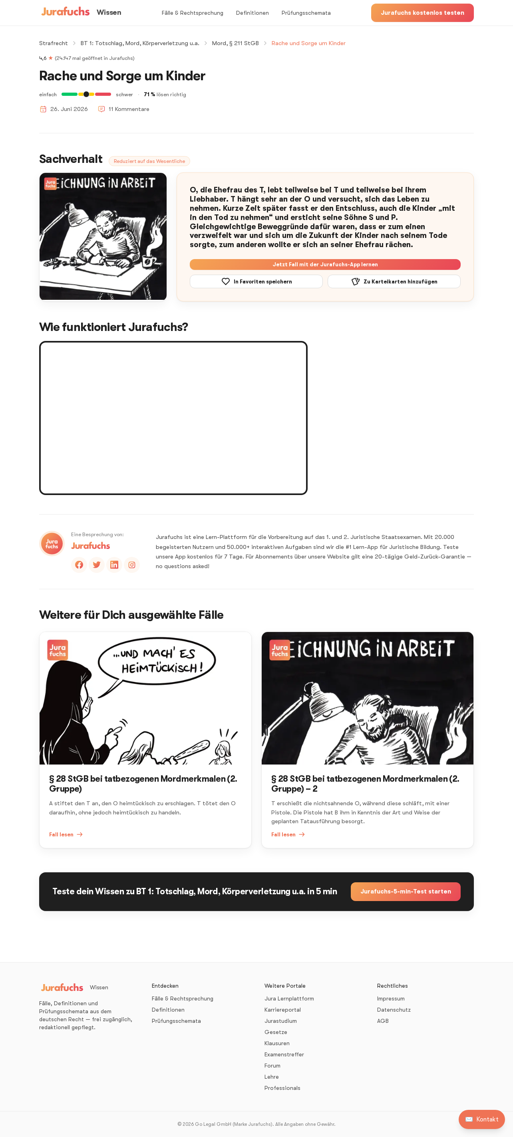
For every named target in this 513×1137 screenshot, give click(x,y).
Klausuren (277, 1043)
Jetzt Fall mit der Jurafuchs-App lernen (325, 264)
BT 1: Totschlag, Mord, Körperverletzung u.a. (140, 43)
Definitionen (252, 13)
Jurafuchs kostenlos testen (422, 12)
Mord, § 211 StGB (235, 43)
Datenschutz (394, 1009)
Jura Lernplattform (289, 998)
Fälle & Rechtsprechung (192, 13)
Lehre (271, 1077)
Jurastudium (280, 1021)
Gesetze (275, 1032)
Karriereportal (282, 1009)
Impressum (391, 998)
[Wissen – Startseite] (80, 12)
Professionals (282, 1088)
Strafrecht (53, 43)
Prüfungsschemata (306, 13)
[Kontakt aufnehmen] (482, 1119)
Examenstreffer (284, 1054)
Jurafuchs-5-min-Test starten (405, 891)
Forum (272, 1065)
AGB (383, 1021)
